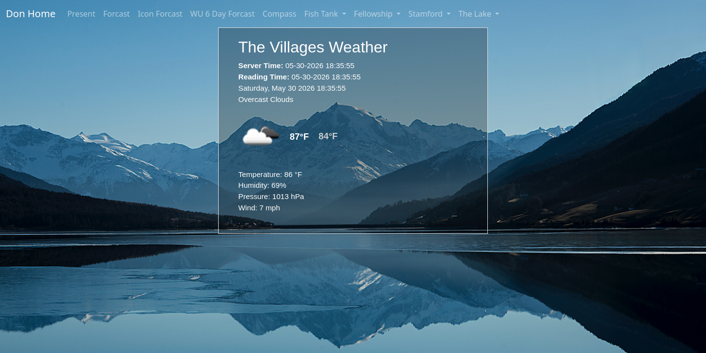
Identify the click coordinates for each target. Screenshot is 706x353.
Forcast (116, 13)
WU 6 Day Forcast (222, 13)
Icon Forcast (160, 13)
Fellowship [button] (374, 13)
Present (81, 13)
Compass (280, 13)
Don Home (30, 13)
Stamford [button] (426, 13)
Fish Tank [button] (322, 13)
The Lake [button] (475, 13)
